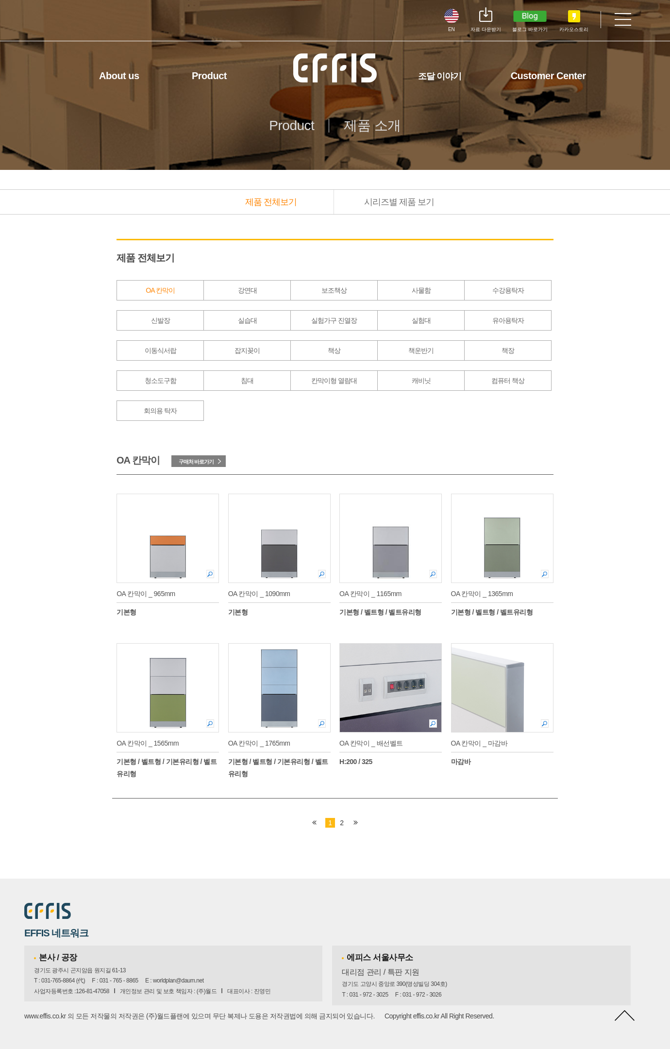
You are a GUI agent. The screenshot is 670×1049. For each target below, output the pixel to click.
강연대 (247, 290)
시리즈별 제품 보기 (399, 202)
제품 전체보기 (271, 202)
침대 (247, 380)
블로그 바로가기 (530, 29)
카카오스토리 (573, 29)
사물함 (421, 290)
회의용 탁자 (160, 411)
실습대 (247, 320)
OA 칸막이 (160, 290)
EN (451, 29)
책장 (508, 350)
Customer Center (548, 75)
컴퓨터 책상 (507, 380)
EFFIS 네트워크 (56, 933)
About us (119, 75)
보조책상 (334, 290)
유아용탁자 (508, 320)
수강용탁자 (508, 290)
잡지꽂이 (247, 350)
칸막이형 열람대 (334, 380)
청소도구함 (160, 380)
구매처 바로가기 (196, 462)
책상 (334, 350)
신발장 (160, 320)
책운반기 (421, 350)
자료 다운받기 (485, 29)
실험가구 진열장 (334, 320)
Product (209, 75)
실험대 (421, 320)
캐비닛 (421, 380)
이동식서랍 (160, 350)
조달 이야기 (439, 76)
